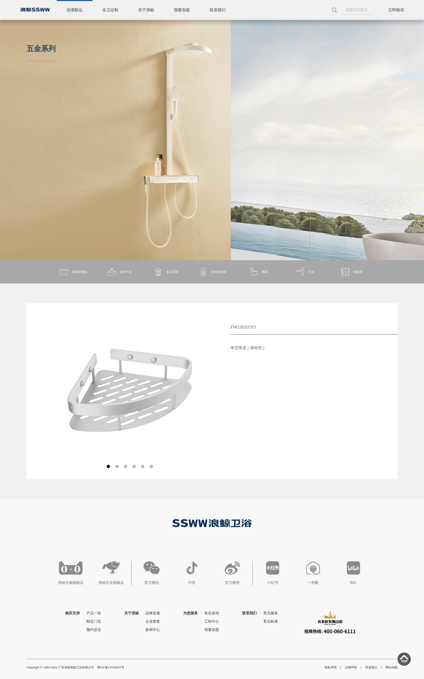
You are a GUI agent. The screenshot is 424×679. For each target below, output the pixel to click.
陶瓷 (258, 272)
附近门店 (93, 621)
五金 (304, 272)
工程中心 (211, 621)
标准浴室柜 (212, 272)
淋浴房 (351, 272)
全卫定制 (110, 10)
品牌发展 (152, 613)
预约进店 (93, 630)
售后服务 (270, 613)
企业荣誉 (152, 621)
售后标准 (270, 621)
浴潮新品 (74, 10)
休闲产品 (119, 272)
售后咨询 (211, 613)
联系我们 (218, 10)
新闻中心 (152, 630)
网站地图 (392, 667)
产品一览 (93, 613)
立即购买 (396, 10)
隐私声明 (331, 667)
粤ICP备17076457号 (110, 667)
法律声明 (351, 667)
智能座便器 (73, 272)
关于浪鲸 (146, 10)
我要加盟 (182, 10)
